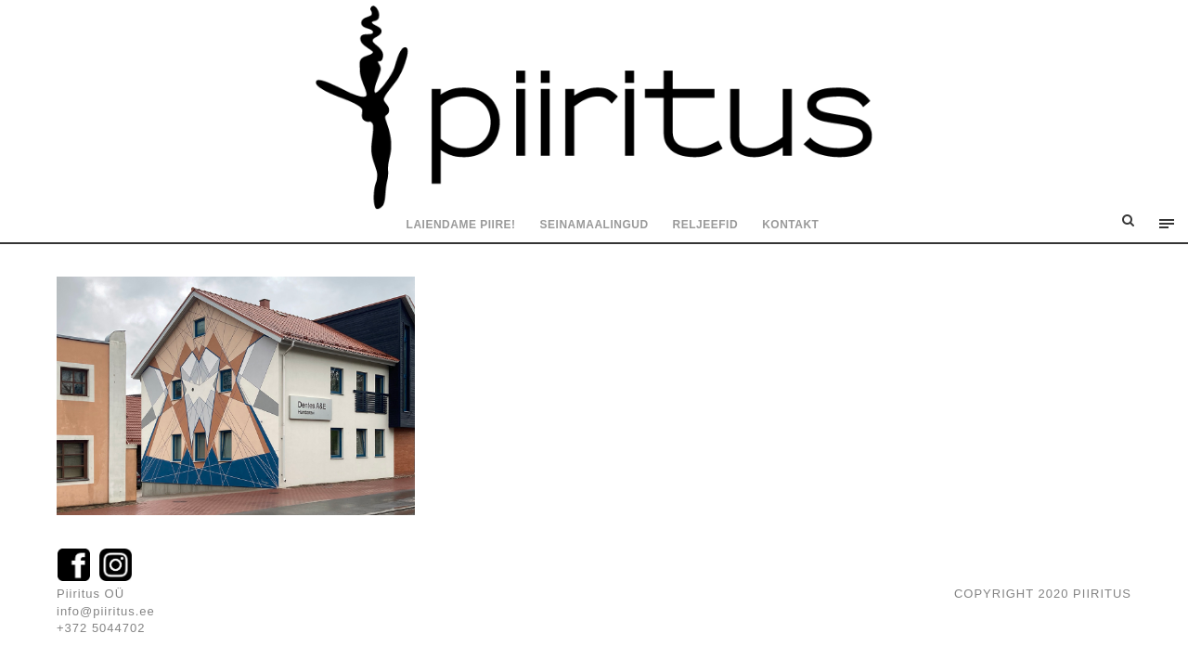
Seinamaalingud (594, 224)
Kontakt (790, 224)
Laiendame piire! (461, 224)
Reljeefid (706, 224)
